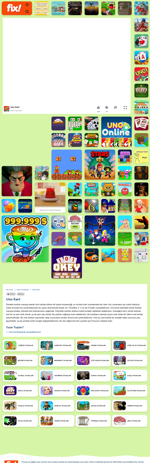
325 (98, 112)
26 (107, 112)
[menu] (27, 5)
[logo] (14, 8)
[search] (27, 11)
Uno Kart (36, 290)
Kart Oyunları (16, 110)
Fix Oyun (9, 290)
